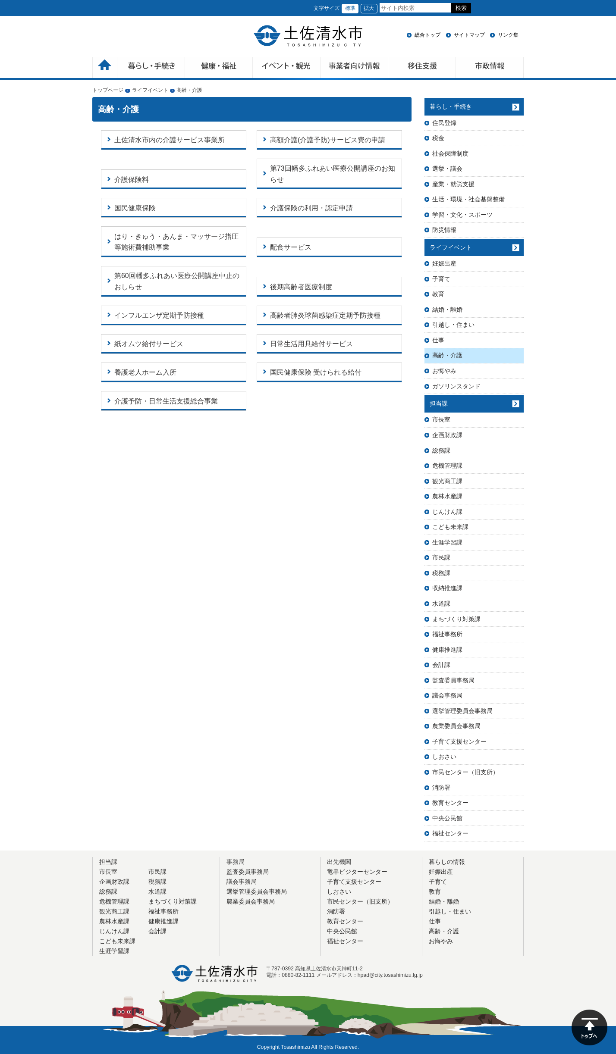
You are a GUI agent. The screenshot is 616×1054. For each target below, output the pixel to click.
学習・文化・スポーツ (462, 214)
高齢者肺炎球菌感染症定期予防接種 (325, 315)
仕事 (438, 340)
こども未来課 (450, 526)
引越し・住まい (453, 324)
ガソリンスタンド (456, 386)
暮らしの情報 (447, 861)
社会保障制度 (450, 153)
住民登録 (444, 122)
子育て (441, 278)
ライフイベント (150, 90)
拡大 (369, 8)
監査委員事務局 (453, 680)
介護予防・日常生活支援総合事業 (166, 401)
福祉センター (450, 833)
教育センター (450, 802)
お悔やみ (444, 370)
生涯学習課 (447, 542)
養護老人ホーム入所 (145, 372)
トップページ (107, 90)
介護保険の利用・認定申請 (311, 208)
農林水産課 (447, 496)
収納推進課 (447, 588)
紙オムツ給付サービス (148, 343)
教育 (438, 294)
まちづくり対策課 (456, 619)
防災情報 (444, 229)
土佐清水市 (308, 36)
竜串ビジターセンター (357, 871)
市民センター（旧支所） (465, 772)
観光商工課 (447, 481)
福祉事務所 (447, 634)
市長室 (441, 419)
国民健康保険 (135, 208)
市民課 (441, 557)
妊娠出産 (444, 263)
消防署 (441, 787)
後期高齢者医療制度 (301, 287)
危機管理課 (447, 465)
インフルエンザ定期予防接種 (159, 315)
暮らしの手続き (151, 68)
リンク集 (508, 35)
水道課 (441, 603)
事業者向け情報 (354, 68)
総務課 (441, 450)
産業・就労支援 (453, 184)
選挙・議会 (447, 168)
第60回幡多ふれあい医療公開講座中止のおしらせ (176, 281)
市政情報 (490, 68)
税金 (438, 137)
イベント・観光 (287, 68)
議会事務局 (447, 695)
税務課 (441, 572)
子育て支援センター (459, 741)
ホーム (104, 68)
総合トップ (427, 35)
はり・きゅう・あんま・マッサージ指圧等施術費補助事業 (176, 242)
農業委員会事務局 (456, 725)
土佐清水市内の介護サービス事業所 (169, 140)
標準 (350, 8)
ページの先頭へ (589, 1027)
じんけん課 (447, 511)
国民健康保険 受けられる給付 (315, 372)
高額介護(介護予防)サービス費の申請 (327, 140)
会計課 (441, 664)
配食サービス (290, 247)
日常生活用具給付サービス (311, 343)
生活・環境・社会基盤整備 (468, 199)
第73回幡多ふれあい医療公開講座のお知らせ (332, 174)
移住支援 (422, 68)
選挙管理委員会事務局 (462, 710)
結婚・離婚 (447, 309)
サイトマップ (469, 35)
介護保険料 (131, 179)
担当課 (439, 403)
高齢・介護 (447, 355)
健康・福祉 (219, 68)
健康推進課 (447, 649)
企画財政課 (447, 435)
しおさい (444, 756)
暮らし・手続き (451, 106)
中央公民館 (447, 818)
